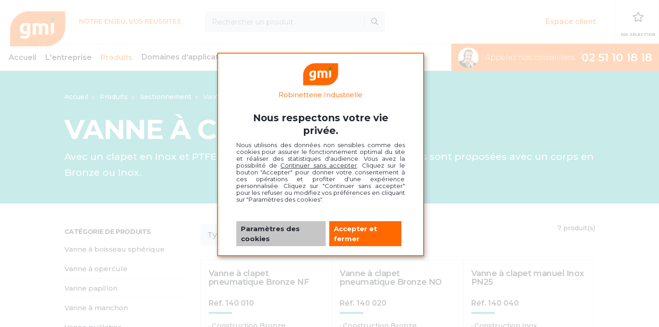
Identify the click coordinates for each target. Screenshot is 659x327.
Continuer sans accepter (318, 165)
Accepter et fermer (355, 233)
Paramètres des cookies (270, 233)
